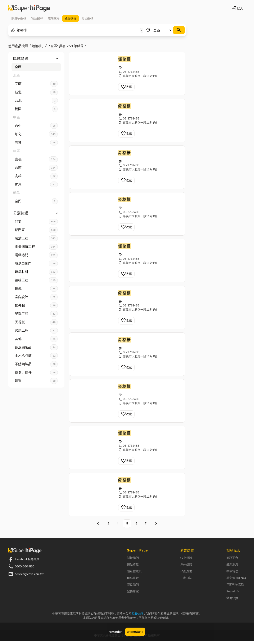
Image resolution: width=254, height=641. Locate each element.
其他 (36, 339)
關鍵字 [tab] (19, 18)
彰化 (36, 134)
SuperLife (232, 591)
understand (135, 631)
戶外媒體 (186, 565)
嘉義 (36, 159)
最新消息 (232, 565)
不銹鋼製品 (36, 364)
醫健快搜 (232, 598)
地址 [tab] (87, 18)
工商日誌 (186, 578)
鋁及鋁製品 (36, 347)
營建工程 (36, 330)
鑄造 (36, 381)
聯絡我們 (133, 585)
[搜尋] (179, 30)
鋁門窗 (36, 230)
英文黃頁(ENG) (236, 578)
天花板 (36, 322)
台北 (36, 101)
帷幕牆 (36, 305)
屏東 (36, 184)
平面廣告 (186, 571)
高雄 (36, 176)
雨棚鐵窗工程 (36, 247)
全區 (18, 67)
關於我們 (133, 558)
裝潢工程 (36, 238)
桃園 (36, 109)
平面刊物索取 (235, 585)
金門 (36, 201)
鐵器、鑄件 (36, 372)
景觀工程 (36, 314)
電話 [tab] (37, 18)
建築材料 (36, 272)
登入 (237, 8)
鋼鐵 (36, 289)
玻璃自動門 (36, 263)
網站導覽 (133, 565)
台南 (36, 168)
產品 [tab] (70, 18)
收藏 (126, 87)
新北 (36, 92)
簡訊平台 (232, 558)
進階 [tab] (54, 18)
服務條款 (133, 578)
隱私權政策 (134, 571)
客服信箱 (137, 614)
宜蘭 (36, 84)
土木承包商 (36, 356)
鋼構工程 (36, 280)
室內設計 (36, 297)
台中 (36, 126)
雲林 (36, 142)
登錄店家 (133, 591)
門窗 (36, 221)
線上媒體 (186, 558)
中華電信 (232, 571)
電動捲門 (36, 255)
